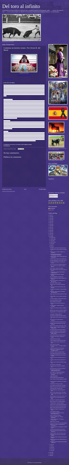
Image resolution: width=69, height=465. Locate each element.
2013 (50, 234)
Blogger (40, 462)
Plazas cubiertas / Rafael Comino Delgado (56, 268)
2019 (50, 225)
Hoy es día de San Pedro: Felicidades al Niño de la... (58, 264)
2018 (50, 227)
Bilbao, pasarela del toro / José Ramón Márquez (57, 401)
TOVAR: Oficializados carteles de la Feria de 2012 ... (58, 340)
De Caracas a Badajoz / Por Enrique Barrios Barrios (58, 298)
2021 (50, 222)
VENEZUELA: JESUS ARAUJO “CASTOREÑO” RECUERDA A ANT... (57, 292)
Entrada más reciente (7, 189)
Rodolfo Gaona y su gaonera (54, 421)
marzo (51, 447)
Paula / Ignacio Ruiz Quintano (54, 411)
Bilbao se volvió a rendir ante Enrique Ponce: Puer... (58, 407)
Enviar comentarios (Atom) (11, 191)
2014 (50, 233)
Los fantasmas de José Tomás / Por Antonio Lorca (58, 321)
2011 (50, 452)
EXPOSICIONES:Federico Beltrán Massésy (57, 377)
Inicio (25, 189)
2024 (50, 218)
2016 (50, 230)
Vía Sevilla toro (7, 145)
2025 (50, 216)
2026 (50, 215)
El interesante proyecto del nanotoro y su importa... (58, 353)
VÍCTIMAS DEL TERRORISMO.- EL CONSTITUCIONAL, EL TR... (55, 370)
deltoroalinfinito (52, 208)
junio (51, 246)
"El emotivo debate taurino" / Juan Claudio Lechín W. (58, 260)
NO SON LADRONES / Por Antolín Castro (56, 276)
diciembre (52, 237)
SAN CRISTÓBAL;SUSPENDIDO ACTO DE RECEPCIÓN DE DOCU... (57, 413)
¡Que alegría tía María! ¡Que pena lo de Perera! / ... (58, 329)
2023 (50, 219)
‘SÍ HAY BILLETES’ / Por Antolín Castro (56, 388)
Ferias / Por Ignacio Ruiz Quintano (55, 415)
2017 (50, 228)
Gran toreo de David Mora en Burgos (56, 300)
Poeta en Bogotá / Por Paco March (55, 301)
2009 (50, 455)
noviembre (52, 239)
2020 (50, 224)
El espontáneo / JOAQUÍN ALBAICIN (56, 314)
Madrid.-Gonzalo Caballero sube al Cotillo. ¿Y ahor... (58, 325)
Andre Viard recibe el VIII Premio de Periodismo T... (58, 368)
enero (51, 450)
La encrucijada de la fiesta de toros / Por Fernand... (58, 385)
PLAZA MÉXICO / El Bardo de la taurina (56, 383)
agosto (51, 243)
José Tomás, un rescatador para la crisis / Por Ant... (58, 315)
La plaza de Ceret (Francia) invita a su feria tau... (57, 429)
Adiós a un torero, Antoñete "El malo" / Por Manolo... (58, 392)
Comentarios (51, 196)
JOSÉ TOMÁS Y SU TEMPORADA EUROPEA (57, 372)
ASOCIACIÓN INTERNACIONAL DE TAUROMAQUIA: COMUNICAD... (56, 254)
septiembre (52, 242)
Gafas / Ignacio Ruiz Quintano (55, 344)
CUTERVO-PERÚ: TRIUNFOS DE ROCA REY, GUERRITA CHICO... (57, 272)
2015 (50, 231)
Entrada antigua (42, 189)
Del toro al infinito (21, 6)
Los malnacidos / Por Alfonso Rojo (55, 364)
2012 (50, 236)
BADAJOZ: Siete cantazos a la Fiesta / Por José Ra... (58, 310)
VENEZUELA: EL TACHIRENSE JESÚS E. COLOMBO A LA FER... (56, 350)
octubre (51, 240)
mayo (51, 444)
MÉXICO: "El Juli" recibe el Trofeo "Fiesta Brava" (57, 386)
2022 (50, 221)
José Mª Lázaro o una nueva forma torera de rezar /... (58, 404)
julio (51, 245)
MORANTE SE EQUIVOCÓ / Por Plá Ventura (57, 348)
